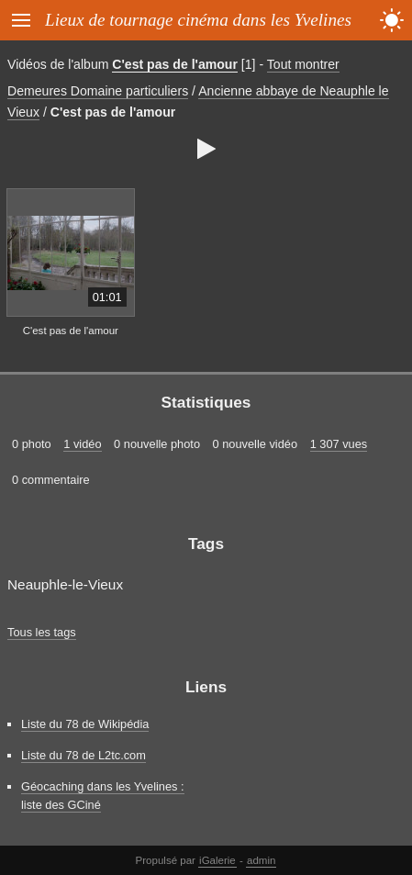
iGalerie (217, 860)
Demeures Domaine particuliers (97, 91)
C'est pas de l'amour (175, 64)
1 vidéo (82, 444)
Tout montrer (303, 64)
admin (261, 860)
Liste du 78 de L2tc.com (83, 755)
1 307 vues (339, 444)
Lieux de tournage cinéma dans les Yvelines (198, 19)
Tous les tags (41, 632)
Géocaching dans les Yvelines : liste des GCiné (102, 795)
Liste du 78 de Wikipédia (85, 724)
